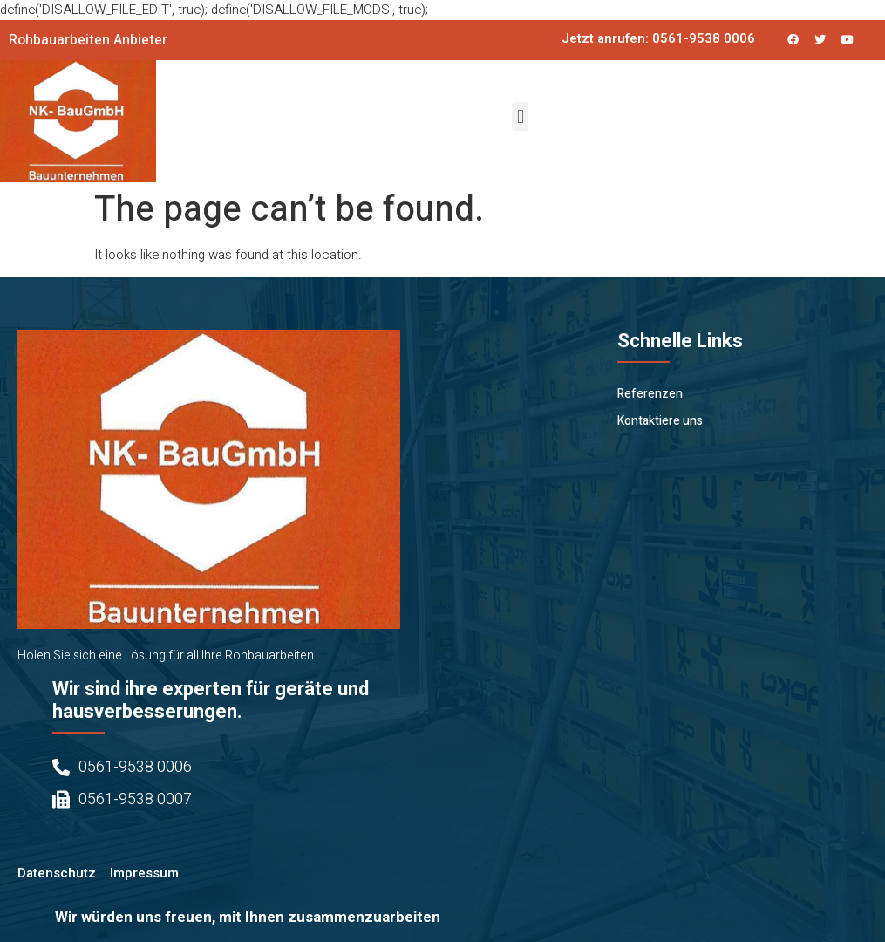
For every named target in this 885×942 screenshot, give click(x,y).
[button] (520, 116)
